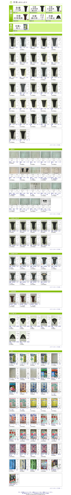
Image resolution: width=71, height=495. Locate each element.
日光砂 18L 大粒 (44, 392)
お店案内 (47, 493)
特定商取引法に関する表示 (39, 493)
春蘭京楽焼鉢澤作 (49, 12)
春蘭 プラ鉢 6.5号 (13, 77)
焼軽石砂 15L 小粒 (55, 378)
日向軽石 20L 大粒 (34, 469)
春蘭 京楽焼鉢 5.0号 (24, 245)
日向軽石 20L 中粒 (24, 469)
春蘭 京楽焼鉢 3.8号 (45, 231)
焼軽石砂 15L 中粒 (13, 392)
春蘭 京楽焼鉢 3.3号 (24, 231)
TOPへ (19, 492)
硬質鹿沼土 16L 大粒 (14, 439)
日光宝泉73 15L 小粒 (24, 378)
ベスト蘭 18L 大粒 (55, 439)
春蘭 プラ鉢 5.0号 (34, 62)
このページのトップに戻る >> (56, 249)
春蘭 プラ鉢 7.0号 (24, 77)
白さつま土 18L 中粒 (14, 378)
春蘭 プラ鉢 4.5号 (24, 62)
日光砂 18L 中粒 (34, 392)
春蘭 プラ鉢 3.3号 (34, 47)
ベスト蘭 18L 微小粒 (24, 439)
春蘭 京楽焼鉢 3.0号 (13, 231)
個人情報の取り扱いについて (28, 493)
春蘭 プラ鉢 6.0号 (55, 62)
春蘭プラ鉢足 (48, 20)
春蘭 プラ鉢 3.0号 (13, 47)
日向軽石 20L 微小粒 (56, 454)
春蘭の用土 (15, 30)
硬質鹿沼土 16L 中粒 (56, 424)
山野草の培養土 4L (13, 484)
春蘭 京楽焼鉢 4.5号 (13, 245)
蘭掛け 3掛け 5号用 (13, 162)
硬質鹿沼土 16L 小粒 (45, 424)
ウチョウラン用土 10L (45, 469)
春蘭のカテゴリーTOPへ (37, 492)
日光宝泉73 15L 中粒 (35, 378)
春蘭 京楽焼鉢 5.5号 (34, 245)
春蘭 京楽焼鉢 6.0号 (45, 245)
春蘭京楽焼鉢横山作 (33, 12)
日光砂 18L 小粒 (23, 392)
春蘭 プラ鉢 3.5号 (45, 47)
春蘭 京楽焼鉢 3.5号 (34, 231)
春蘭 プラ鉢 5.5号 (45, 62)
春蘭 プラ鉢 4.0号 (13, 62)
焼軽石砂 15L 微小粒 (45, 378)
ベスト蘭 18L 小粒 (34, 439)
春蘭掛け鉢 (31, 20)
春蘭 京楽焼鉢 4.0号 (55, 231)
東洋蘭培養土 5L (54, 469)
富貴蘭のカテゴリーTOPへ (26, 492)
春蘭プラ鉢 (15, 12)
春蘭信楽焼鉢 (15, 20)
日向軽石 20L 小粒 (13, 469)
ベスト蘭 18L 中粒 (45, 439)
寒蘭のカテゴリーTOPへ (47, 492)
